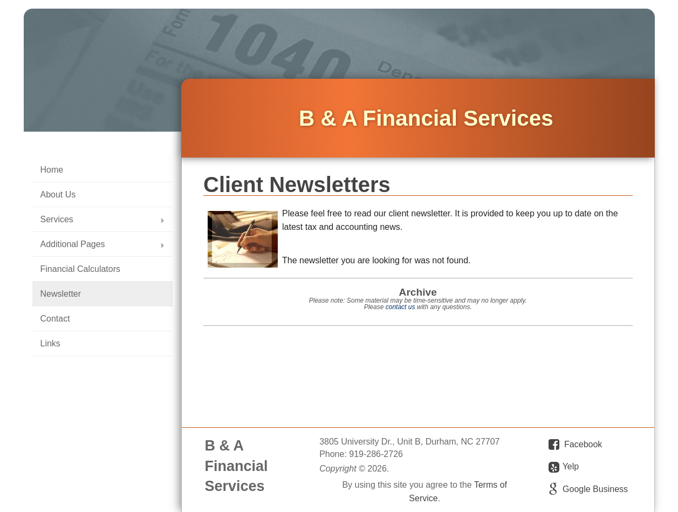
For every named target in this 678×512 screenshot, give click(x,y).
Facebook (583, 444)
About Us (58, 194)
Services (56, 219)
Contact (55, 318)
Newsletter (60, 293)
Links (50, 343)
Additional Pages (72, 244)
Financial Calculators (80, 269)
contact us (400, 307)
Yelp (564, 467)
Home (52, 169)
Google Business (595, 489)
